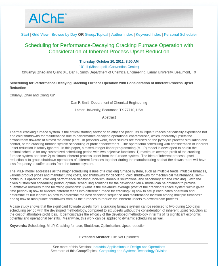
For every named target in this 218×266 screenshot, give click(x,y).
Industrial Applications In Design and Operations (129, 247)
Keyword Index (148, 34)
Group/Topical (96, 34)
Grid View (40, 34)
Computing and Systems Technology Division (133, 251)
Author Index (122, 34)
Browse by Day (64, 34)
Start (25, 34)
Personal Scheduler (180, 34)
